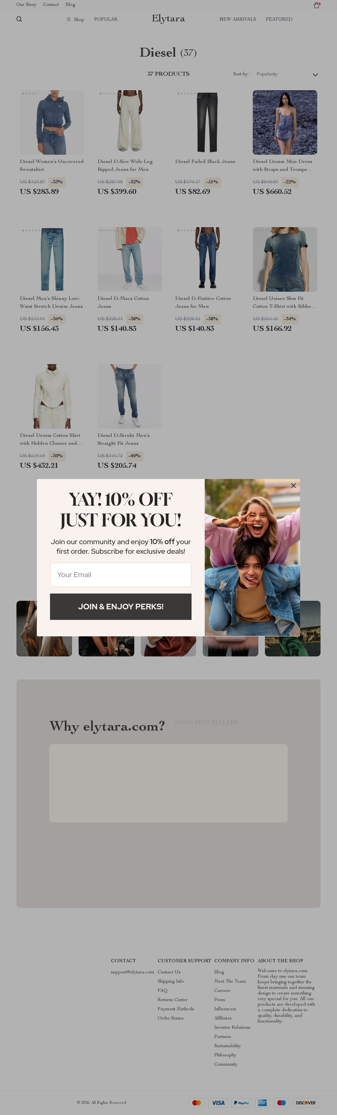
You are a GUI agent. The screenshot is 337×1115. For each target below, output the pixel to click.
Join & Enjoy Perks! (121, 606)
